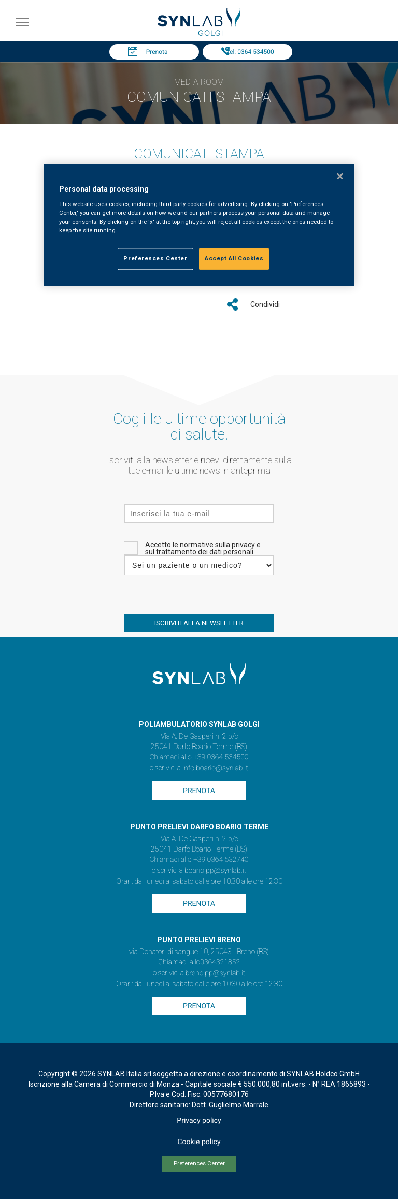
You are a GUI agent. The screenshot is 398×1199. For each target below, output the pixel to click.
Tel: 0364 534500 (250, 51)
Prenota (157, 51)
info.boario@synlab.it (215, 768)
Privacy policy (199, 1121)
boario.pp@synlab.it (215, 871)
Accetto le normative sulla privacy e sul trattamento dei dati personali (203, 548)
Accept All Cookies (234, 258)
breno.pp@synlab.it (216, 973)
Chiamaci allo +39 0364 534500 (198, 757)
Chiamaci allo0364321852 (199, 962)
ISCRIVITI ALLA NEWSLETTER (199, 623)
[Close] (340, 176)
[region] (199, 225)
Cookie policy (198, 1142)
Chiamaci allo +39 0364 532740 (198, 860)
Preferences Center (199, 1163)
